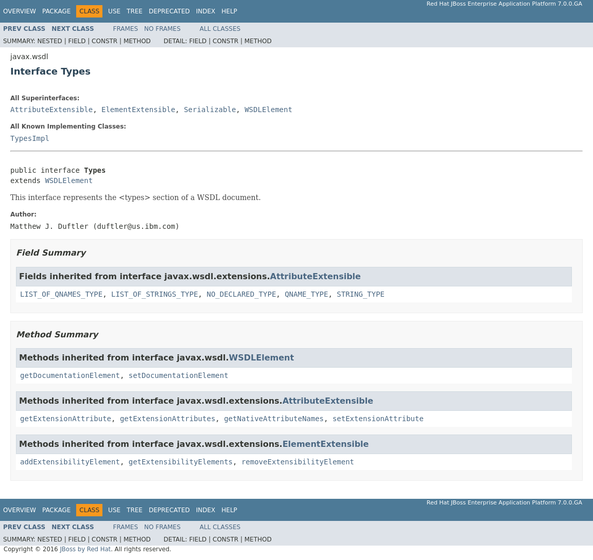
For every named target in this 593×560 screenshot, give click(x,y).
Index (206, 11)
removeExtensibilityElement (297, 462)
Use (114, 11)
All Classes (220, 28)
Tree (135, 11)
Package (56, 11)
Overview (19, 11)
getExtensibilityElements (181, 462)
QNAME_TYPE (306, 294)
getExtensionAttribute (65, 418)
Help (229, 11)
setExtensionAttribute (378, 418)
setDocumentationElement (179, 375)
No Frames (162, 28)
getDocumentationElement (70, 375)
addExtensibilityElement (70, 462)
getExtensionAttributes (167, 418)
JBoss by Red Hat (85, 549)
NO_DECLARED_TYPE (241, 294)
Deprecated (169, 11)
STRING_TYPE (361, 294)
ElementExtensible (138, 109)
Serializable (210, 109)
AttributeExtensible (51, 109)
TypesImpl (29, 138)
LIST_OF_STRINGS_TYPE (154, 294)
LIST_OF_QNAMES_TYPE (61, 294)
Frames (125, 28)
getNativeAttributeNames (274, 418)
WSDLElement (268, 109)
